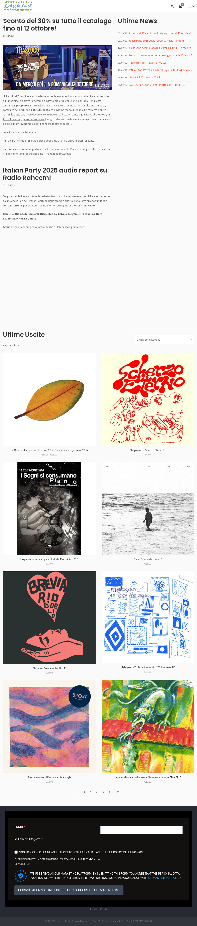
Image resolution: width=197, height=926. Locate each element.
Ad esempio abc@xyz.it (28, 839)
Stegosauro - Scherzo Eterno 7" (148, 450)
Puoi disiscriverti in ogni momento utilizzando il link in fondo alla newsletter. (57, 861)
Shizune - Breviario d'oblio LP (49, 668)
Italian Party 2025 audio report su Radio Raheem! (55, 174)
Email (19, 827)
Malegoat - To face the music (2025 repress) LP (148, 667)
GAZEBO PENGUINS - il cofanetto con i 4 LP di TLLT (157, 84)
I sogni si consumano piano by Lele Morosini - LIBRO (49, 559)
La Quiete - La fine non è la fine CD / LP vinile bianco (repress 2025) (49, 450)
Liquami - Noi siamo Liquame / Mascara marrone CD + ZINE (147, 777)
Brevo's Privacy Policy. (164, 877)
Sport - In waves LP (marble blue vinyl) (49, 777)
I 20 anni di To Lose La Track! (144, 77)
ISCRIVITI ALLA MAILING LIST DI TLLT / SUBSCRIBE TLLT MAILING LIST (69, 890)
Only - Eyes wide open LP (147, 559)
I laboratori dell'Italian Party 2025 (147, 62)
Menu (191, 6)
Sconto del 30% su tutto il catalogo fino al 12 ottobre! (57, 24)
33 (118, 792)
